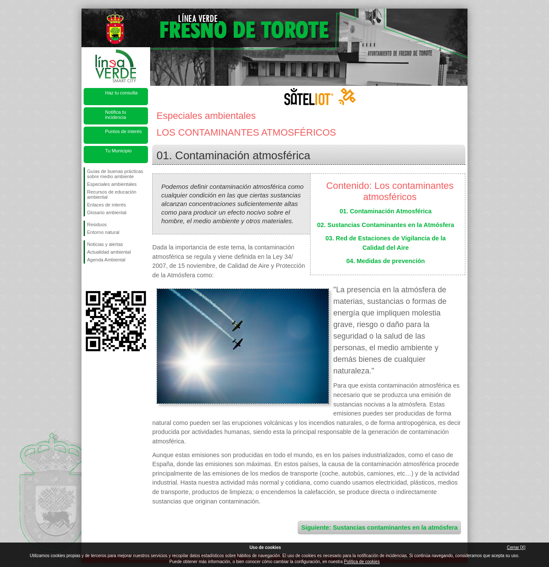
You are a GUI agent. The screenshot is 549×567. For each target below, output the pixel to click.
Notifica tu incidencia (115, 114)
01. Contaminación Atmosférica (386, 211)
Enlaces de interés (106, 204)
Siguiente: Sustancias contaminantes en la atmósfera (379, 527)
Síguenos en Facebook (89, 277)
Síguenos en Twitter (103, 277)
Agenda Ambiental (106, 259)
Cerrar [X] (516, 547)
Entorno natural (103, 232)
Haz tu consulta (121, 92)
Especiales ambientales (112, 184)
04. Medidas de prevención (385, 261)
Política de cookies (362, 561)
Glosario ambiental (107, 212)
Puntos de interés (123, 131)
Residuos (97, 224)
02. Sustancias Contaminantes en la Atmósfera (385, 224)
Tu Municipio (118, 150)
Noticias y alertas (105, 244)
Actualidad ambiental (109, 252)
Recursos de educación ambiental (111, 194)
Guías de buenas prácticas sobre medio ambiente (115, 174)
